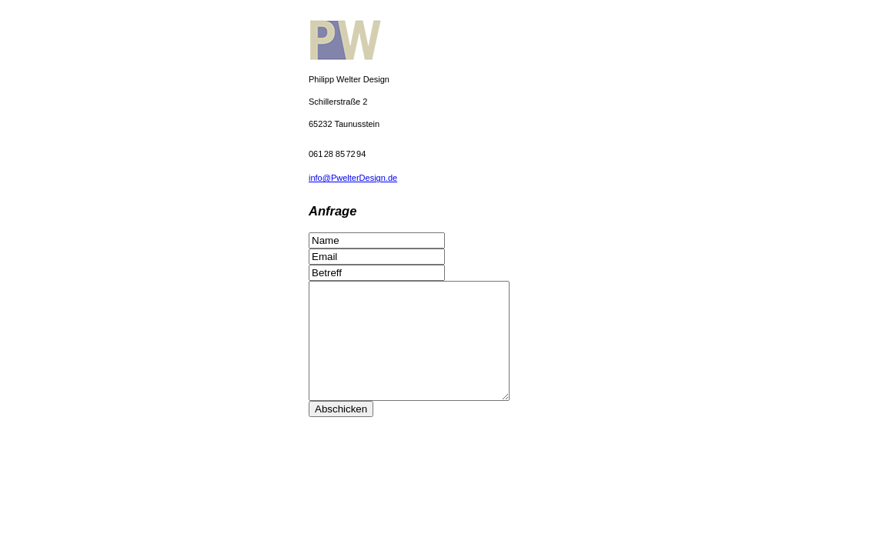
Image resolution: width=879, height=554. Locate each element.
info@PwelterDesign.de (353, 177)
